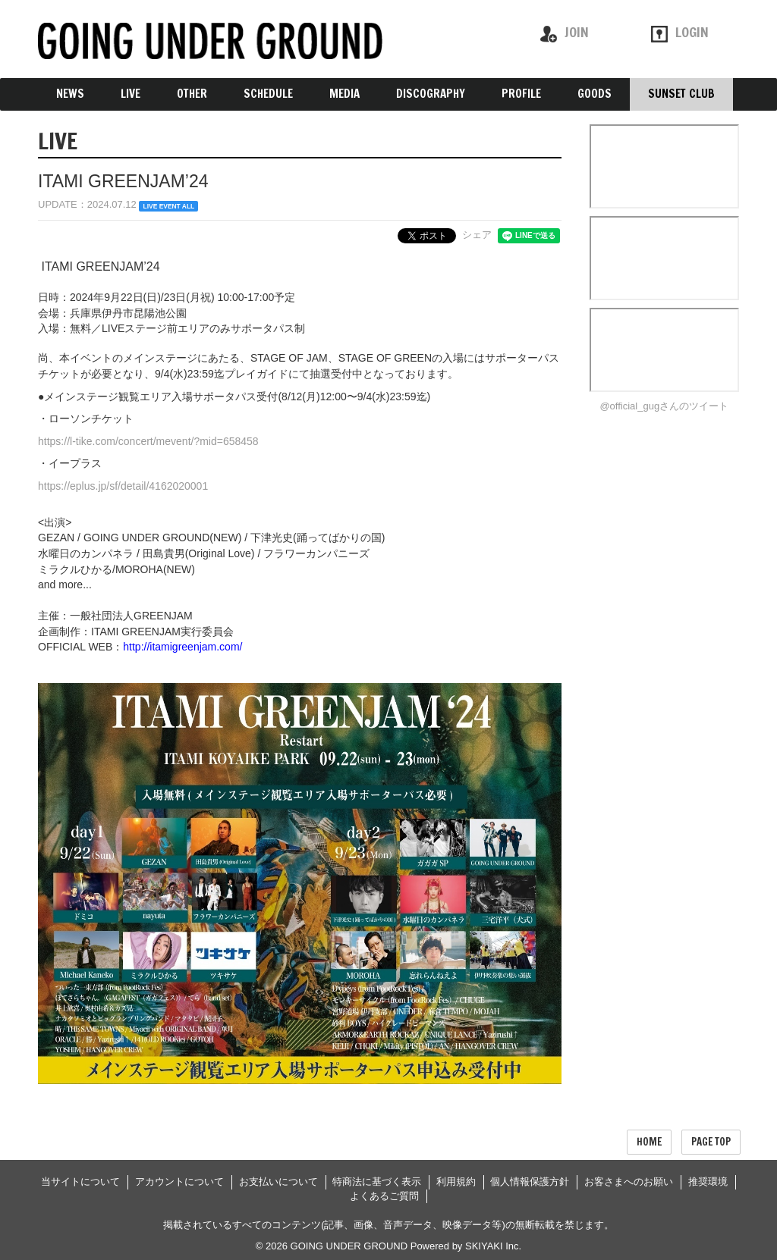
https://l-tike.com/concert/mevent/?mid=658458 (148, 441)
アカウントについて (179, 1181)
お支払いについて (278, 1181)
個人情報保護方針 (529, 1181)
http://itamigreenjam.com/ (182, 647)
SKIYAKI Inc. (493, 1246)
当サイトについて (80, 1181)
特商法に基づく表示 (376, 1181)
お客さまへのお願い (628, 1181)
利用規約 (456, 1181)
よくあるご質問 (384, 1196)
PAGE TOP (711, 1142)
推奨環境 (708, 1181)
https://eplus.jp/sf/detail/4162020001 (123, 486)
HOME (649, 1142)
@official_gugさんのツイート (663, 406)
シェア (477, 234)
